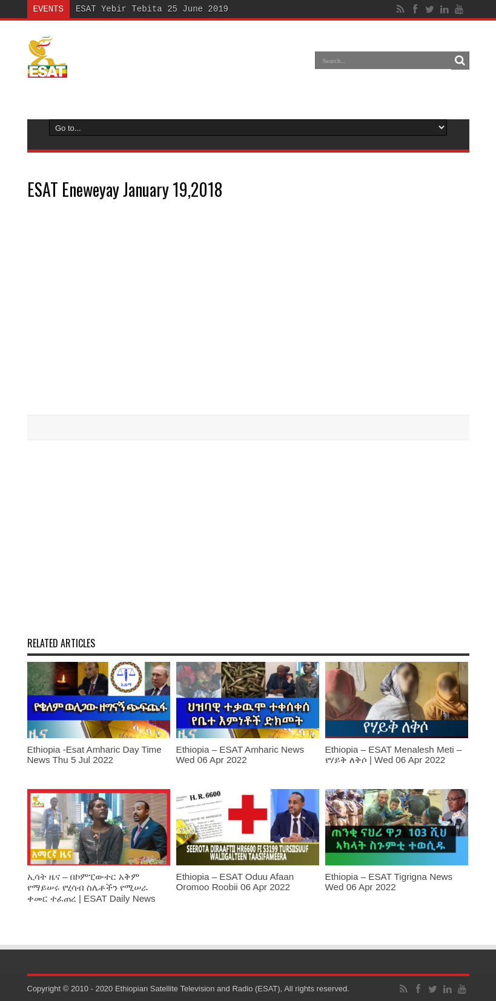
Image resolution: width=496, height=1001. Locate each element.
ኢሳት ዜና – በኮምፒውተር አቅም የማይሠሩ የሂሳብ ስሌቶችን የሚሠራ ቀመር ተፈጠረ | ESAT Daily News (91, 887)
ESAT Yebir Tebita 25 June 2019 (152, 9)
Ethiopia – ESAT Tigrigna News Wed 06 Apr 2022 (389, 881)
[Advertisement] (248, 537)
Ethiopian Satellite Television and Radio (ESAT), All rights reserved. (232, 988)
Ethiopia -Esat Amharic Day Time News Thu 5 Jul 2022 (94, 754)
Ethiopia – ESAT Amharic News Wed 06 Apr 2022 (240, 754)
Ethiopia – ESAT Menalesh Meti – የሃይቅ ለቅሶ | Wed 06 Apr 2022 (393, 754)
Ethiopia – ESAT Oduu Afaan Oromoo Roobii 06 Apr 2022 (235, 881)
